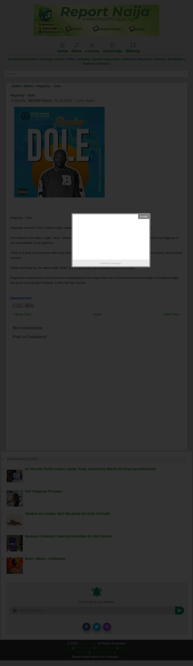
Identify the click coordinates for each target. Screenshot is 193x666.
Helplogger (116, 263)
